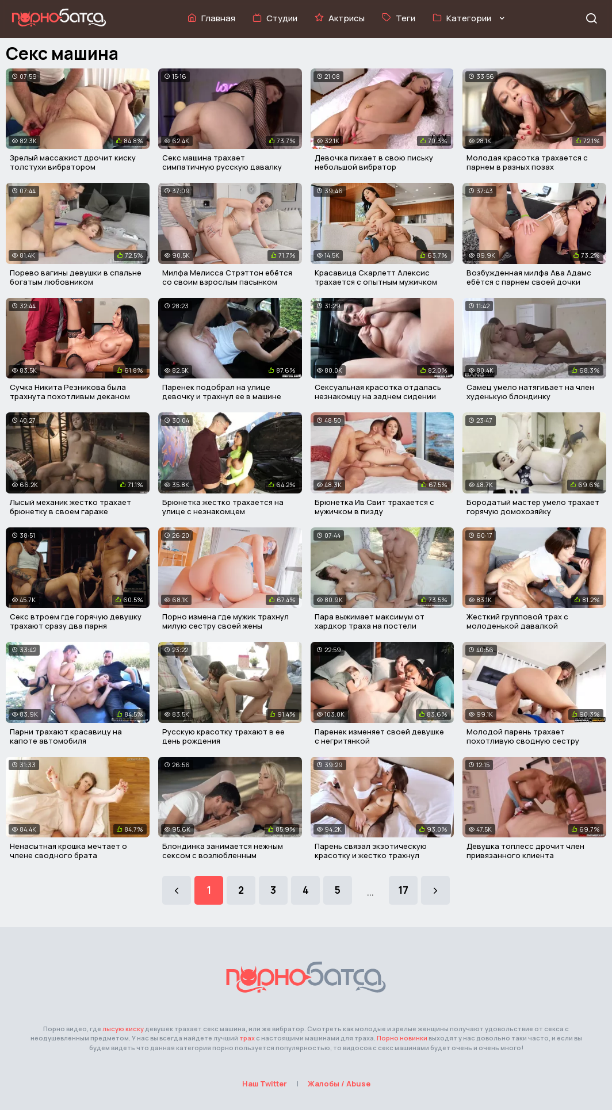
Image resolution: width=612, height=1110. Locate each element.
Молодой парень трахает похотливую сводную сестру (522, 736)
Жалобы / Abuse (339, 1083)
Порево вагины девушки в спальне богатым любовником (75, 277)
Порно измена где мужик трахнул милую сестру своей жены (225, 621)
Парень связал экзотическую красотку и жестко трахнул (371, 850)
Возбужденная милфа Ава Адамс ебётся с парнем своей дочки (528, 277)
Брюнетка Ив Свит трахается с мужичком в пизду (374, 506)
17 (403, 890)
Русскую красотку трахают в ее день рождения (223, 736)
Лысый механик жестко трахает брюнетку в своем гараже (70, 506)
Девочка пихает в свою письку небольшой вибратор (374, 162)
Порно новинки (402, 1038)
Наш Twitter (264, 1083)
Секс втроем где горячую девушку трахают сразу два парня (75, 621)
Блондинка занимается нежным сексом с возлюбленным (222, 850)
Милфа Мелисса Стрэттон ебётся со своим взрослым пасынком (227, 277)
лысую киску (123, 1028)
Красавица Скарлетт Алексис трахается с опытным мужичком (376, 277)
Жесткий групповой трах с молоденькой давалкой (517, 621)
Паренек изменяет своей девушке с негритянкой (379, 736)
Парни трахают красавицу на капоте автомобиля (66, 736)
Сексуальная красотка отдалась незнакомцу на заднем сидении (378, 391)
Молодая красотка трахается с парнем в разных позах (527, 162)
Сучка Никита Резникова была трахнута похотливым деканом (70, 391)
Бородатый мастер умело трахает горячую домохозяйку (532, 506)
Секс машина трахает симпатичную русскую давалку (222, 162)
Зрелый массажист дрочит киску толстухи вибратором (73, 162)
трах (247, 1038)
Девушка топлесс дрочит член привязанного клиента (525, 850)
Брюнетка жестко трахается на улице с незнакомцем (223, 506)
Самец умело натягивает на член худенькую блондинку (530, 391)
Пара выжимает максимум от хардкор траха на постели (369, 621)
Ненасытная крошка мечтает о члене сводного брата (68, 850)
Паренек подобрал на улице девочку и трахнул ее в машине (221, 391)
